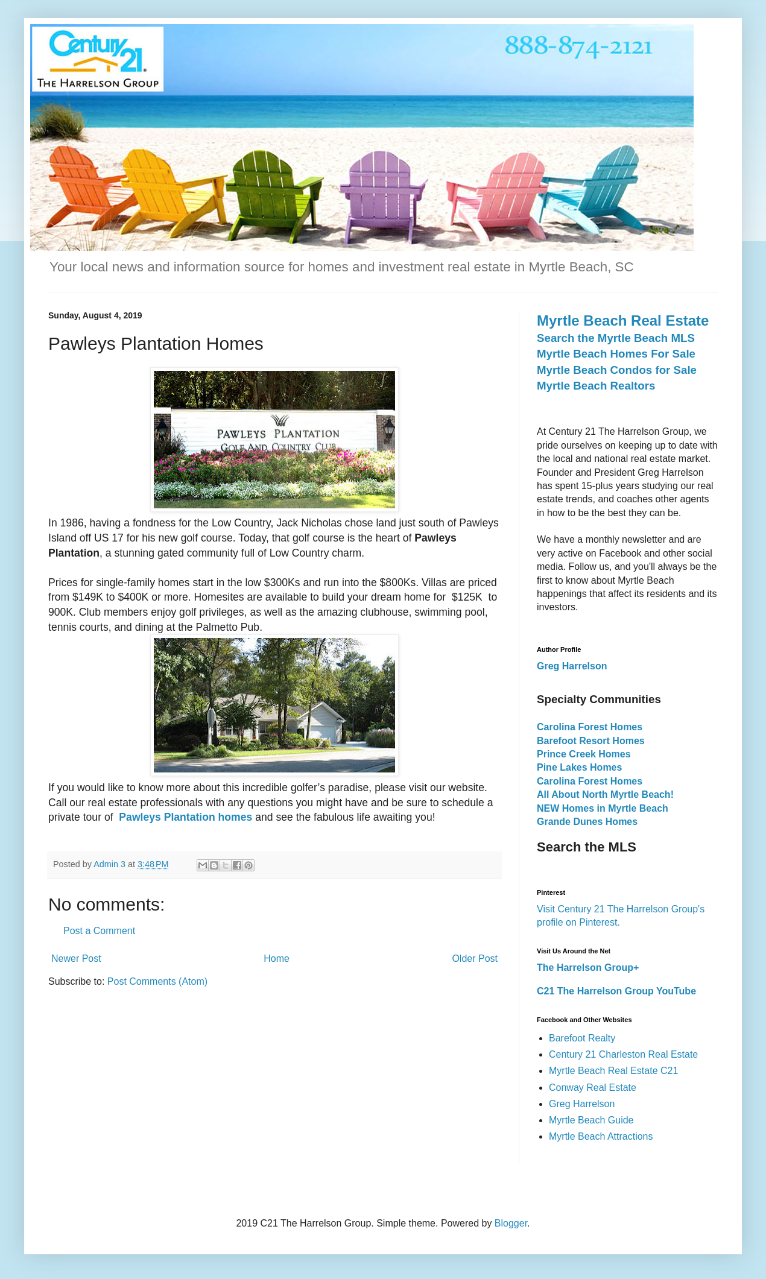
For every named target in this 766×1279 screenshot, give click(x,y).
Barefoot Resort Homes (591, 741)
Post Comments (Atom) (157, 981)
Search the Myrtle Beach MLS (616, 338)
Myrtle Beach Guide (591, 1120)
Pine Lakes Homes (579, 767)
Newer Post (76, 958)
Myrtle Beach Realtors (596, 385)
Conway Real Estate (592, 1087)
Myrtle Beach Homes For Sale (616, 353)
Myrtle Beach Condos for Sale (617, 370)
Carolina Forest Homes (589, 727)
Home (277, 958)
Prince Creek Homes (584, 754)
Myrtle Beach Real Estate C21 (613, 1071)
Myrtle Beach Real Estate (623, 320)
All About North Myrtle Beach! (605, 794)
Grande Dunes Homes (587, 821)
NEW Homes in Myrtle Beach (602, 808)
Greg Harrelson (582, 1104)
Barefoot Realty (582, 1038)
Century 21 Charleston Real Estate (623, 1054)
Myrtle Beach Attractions (601, 1136)
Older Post (475, 958)
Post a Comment (99, 931)
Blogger (511, 1223)
